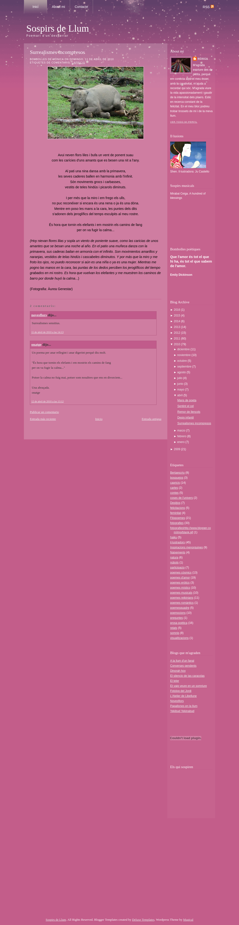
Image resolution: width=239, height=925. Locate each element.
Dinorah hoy (178, 670)
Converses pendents (183, 665)
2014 (177, 321)
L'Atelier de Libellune (183, 696)
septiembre (184, 366)
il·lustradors (177, 542)
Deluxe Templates (143, 919)
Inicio (98, 419)
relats (173, 628)
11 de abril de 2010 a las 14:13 (47, 332)
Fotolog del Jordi (180, 691)
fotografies (177, 523)
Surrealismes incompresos (57, 52)
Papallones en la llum (183, 706)
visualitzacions (179, 638)
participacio (177, 567)
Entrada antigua (151, 419)
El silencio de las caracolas (187, 676)
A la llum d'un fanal (182, 660)
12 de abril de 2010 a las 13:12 (47, 401)
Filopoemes (177, 518)
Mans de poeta (186, 400)
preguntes (176, 618)
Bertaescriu (177, 472)
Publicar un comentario (44, 412)
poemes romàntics (182, 602)
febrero (182, 436)
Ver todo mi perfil (183, 122)
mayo (181, 389)
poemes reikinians (181, 597)
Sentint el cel (185, 406)
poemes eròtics (180, 582)
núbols (174, 562)
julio (180, 378)
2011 (177, 338)
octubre (182, 360)
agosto (182, 372)
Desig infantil (185, 417)
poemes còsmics (180, 572)
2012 (177, 332)
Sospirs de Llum (57, 28)
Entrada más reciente (43, 419)
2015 (177, 315)
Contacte (81, 7)
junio (180, 383)
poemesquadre (179, 607)
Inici (35, 7)
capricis (78, 62)
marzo (181, 430)
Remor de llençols (188, 412)
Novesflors (177, 701)
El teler (174, 681)
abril (180, 395)
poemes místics (180, 587)
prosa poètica (178, 623)
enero (181, 442)
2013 (177, 327)
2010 (177, 344)
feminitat (175, 513)
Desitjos (175, 503)
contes (174, 492)
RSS (208, 7)
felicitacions (177, 508)
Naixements (177, 552)
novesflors (39, 315)
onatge (36, 344)
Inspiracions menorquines (186, 547)
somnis (174, 633)
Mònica (203, 58)
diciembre (183, 349)
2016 (177, 309)
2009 (177, 449)
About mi (58, 7)
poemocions (178, 613)
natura (174, 557)
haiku (173, 537)
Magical (188, 919)
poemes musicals (181, 592)
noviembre (184, 355)
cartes (174, 487)
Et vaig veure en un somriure (188, 686)
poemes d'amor (180, 577)
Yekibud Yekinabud (182, 711)
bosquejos (176, 477)
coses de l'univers (181, 498)
